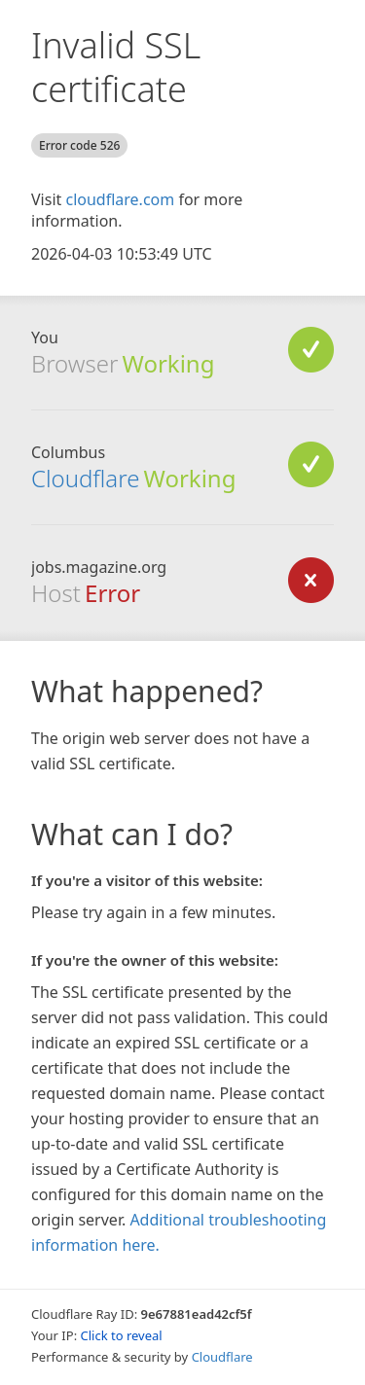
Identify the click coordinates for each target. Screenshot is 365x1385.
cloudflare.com (119, 199)
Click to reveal (122, 1335)
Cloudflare (85, 478)
